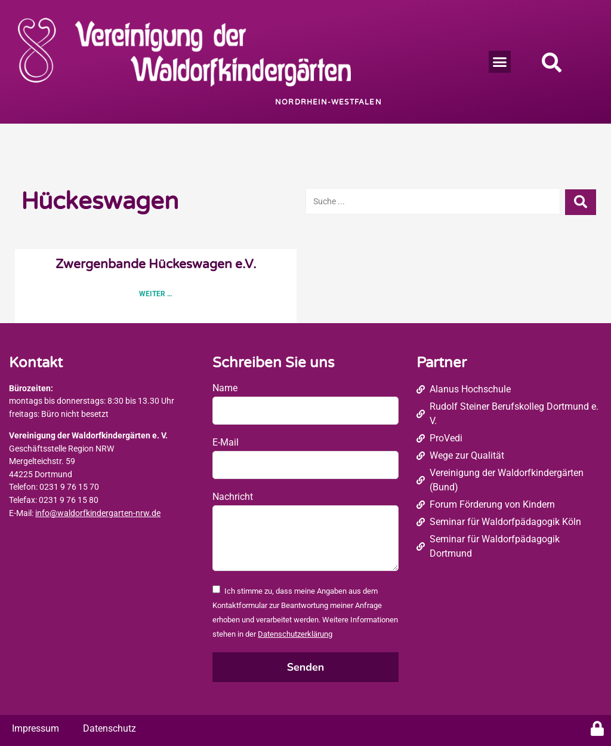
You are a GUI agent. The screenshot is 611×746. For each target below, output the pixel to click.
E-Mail (225, 442)
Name (224, 388)
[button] (500, 62)
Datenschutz (109, 728)
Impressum (35, 728)
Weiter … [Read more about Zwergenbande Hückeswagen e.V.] (155, 294)
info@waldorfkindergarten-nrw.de (98, 513)
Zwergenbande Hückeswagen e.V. (155, 264)
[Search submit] (580, 201)
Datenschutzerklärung (295, 634)
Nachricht (232, 496)
